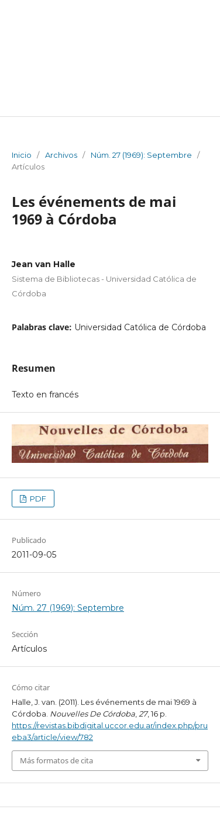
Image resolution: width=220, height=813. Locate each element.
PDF (37, 498)
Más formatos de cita (56, 760)
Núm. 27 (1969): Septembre (141, 155)
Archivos (61, 155)
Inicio (22, 155)
